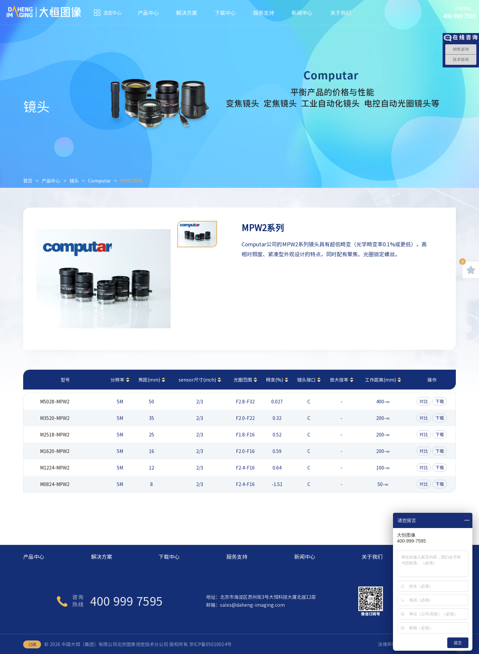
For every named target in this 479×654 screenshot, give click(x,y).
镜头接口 (306, 379)
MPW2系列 (131, 180)
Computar (99, 180)
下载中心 (225, 13)
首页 (27, 180)
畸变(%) (274, 379)
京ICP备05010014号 (210, 644)
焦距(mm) (149, 379)
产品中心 (148, 13)
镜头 (74, 180)
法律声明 (387, 644)
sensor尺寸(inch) (197, 379)
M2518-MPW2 (54, 434)
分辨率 (117, 379)
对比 (423, 401)
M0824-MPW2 (54, 484)
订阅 (32, 644)
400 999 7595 (126, 600)
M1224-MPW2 (54, 467)
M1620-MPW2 (54, 451)
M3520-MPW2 (54, 418)
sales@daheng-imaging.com (252, 604)
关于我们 (340, 13)
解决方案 (186, 13)
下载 (439, 401)
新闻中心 (302, 13)
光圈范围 (243, 379)
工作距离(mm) (380, 379)
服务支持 (263, 13)
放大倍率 (339, 379)
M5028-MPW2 (54, 401)
